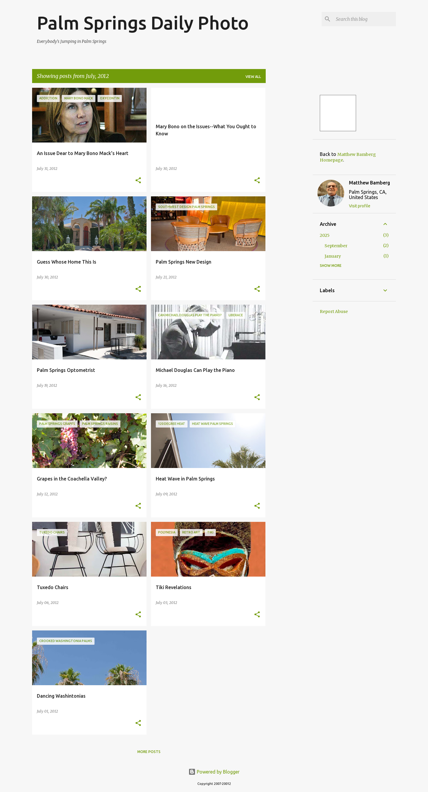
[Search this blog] (364, 19)
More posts (148, 752)
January (333, 256)
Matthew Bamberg (369, 182)
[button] (138, 181)
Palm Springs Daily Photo (143, 22)
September (336, 245)
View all (253, 77)
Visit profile (359, 206)
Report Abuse (334, 311)
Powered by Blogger (214, 771)
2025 (325, 235)
